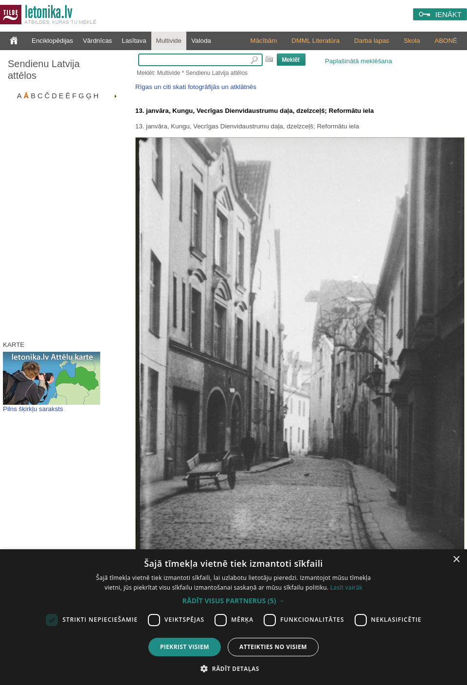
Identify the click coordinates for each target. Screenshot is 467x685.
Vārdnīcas (97, 40)
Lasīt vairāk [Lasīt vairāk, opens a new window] (346, 587)
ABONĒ (445, 40)
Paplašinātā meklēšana (358, 61)
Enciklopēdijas (52, 40)
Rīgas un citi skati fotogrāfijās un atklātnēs (195, 86)
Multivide (169, 40)
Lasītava (134, 40)
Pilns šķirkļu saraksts (33, 409)
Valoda (201, 40)
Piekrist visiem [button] (184, 647)
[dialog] (233, 617)
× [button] (456, 559)
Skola (412, 40)
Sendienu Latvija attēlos (44, 69)
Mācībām (264, 40)
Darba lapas (371, 40)
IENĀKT (448, 14)
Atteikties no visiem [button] (273, 647)
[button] (233, 600)
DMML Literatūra (315, 40)
